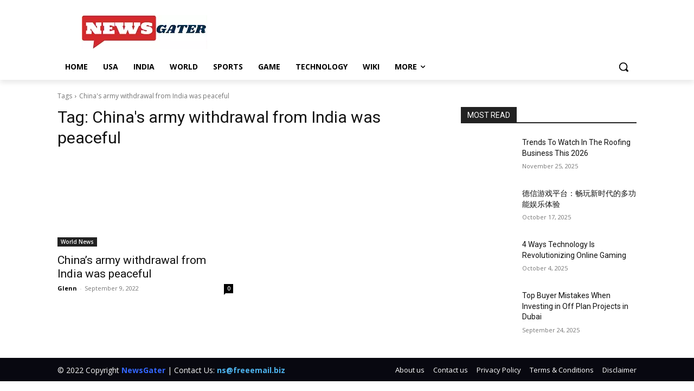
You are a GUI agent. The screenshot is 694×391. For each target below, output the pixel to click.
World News (77, 241)
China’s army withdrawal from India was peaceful (131, 267)
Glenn (67, 288)
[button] (624, 67)
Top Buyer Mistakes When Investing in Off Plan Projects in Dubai (575, 306)
